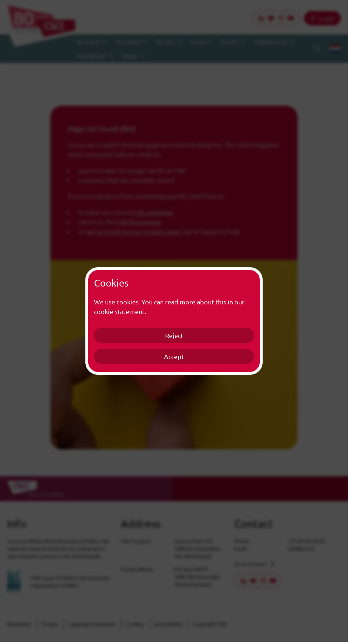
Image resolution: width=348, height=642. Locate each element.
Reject (174, 335)
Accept (174, 356)
